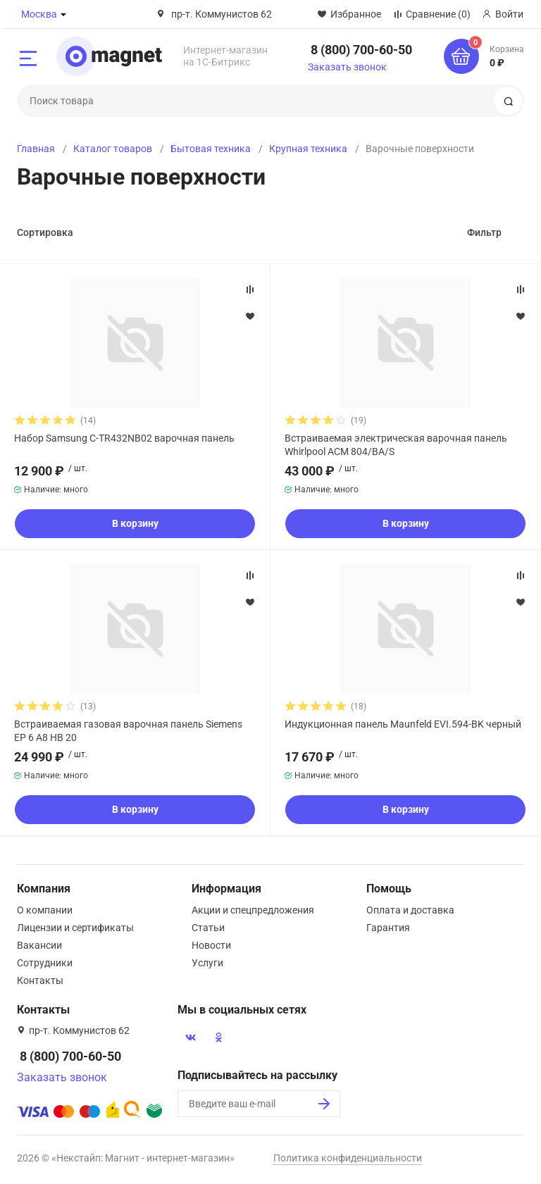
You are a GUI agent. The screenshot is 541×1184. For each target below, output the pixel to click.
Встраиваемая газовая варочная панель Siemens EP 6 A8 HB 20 (128, 730)
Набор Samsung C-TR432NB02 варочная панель (124, 438)
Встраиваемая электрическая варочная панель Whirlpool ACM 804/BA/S (396, 444)
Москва (39, 14)
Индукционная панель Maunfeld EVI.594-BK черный (403, 724)
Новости (211, 945)
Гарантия (388, 927)
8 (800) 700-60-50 (361, 49)
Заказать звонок (347, 67)
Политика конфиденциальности (347, 1158)
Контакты (40, 980)
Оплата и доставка (410, 910)
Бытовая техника (210, 148)
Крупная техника (308, 148)
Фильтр (484, 232)
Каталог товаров (112, 148)
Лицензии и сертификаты (75, 927)
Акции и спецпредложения (253, 910)
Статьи (208, 927)
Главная (36, 148)
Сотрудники (45, 962)
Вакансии (39, 945)
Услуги (207, 962)
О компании (45, 910)
